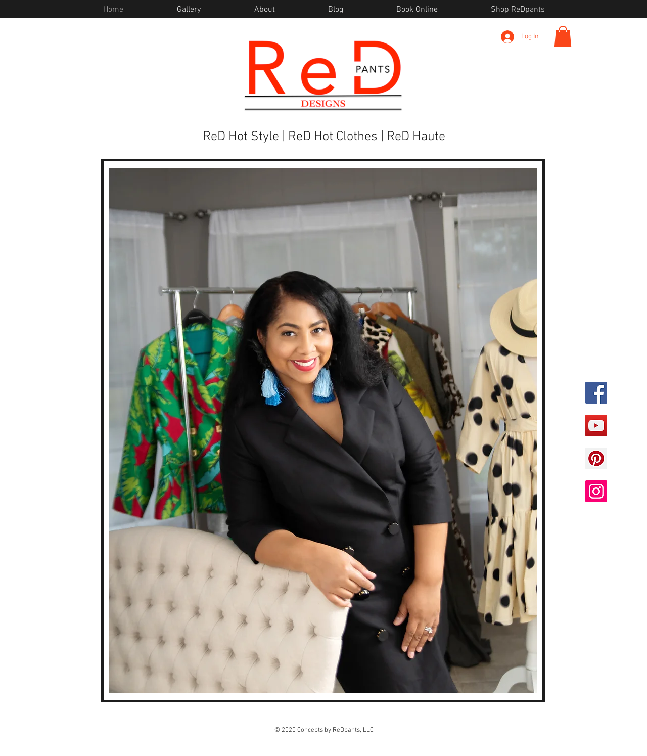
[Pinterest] (596, 458)
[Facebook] (596, 393)
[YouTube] (596, 425)
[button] (563, 36)
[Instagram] (596, 491)
